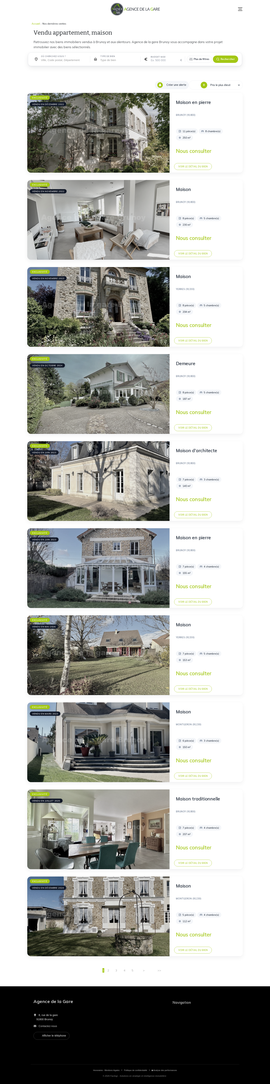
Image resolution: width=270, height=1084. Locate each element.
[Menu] (240, 9)
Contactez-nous (48, 1026)
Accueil (36, 23)
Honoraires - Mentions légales (106, 1070)
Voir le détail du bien (193, 166)
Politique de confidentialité (135, 1070)
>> (159, 970)
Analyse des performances (164, 1070)
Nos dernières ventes (54, 23)
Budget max (158, 57)
